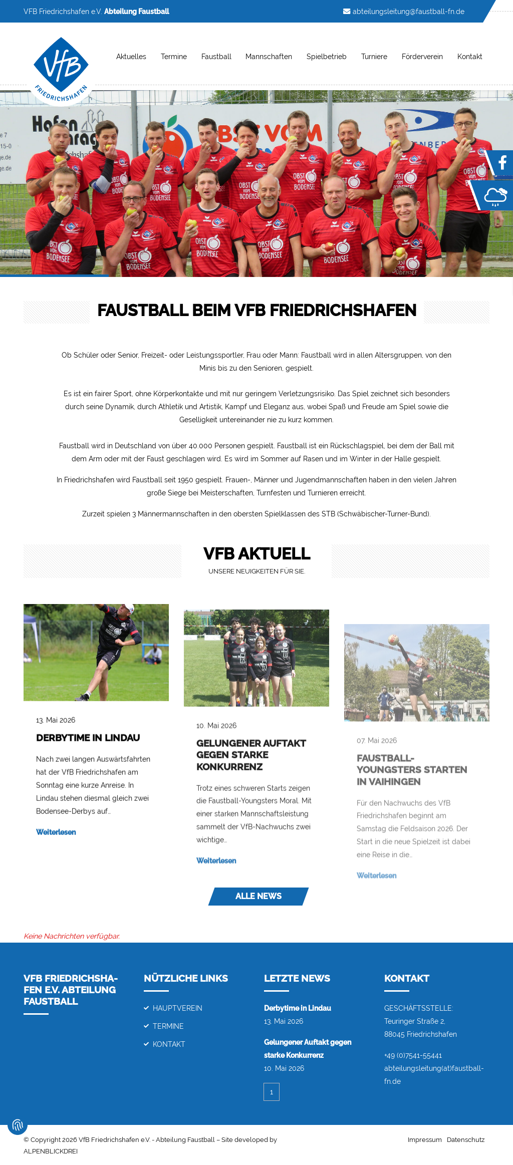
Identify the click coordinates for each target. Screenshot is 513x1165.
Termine (174, 56)
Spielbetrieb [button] (327, 56)
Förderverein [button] (422, 56)
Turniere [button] (374, 56)
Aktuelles (131, 56)
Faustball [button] (216, 56)
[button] (38, 183)
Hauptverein (177, 1008)
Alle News (258, 896)
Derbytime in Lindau (88, 754)
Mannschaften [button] (268, 56)
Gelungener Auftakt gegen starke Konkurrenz (251, 792)
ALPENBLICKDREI (51, 1151)
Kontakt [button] (469, 56)
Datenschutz (465, 1139)
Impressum (425, 1139)
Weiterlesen (56, 849)
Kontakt (169, 1044)
